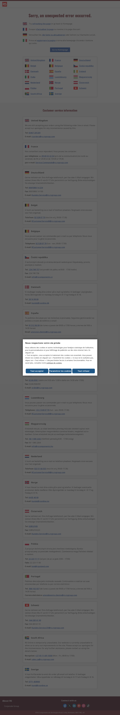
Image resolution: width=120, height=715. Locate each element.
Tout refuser (84, 371)
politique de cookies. (54, 363)
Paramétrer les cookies (60, 371)
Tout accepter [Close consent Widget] (37, 371)
